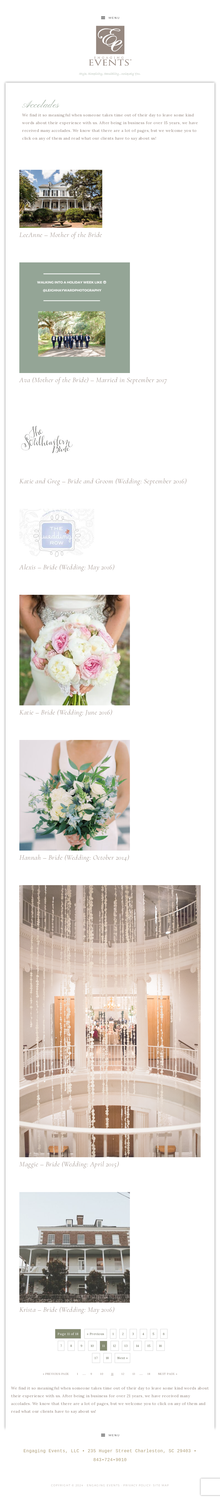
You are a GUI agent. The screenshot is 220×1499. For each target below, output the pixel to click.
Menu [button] (114, 18)
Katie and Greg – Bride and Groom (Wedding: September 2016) (103, 481)
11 (112, 1374)
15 (149, 1346)
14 (137, 1346)
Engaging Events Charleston (110, 45)
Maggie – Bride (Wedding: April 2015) (69, 1164)
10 (92, 1346)
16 (160, 1346)
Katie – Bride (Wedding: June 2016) (65, 712)
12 (114, 1346)
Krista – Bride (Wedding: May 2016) (66, 1309)
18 (107, 1358)
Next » (122, 1358)
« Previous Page (56, 1374)
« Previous (95, 1334)
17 (96, 1358)
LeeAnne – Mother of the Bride (60, 234)
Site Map (161, 1485)
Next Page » (167, 1374)
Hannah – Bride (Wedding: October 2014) (74, 857)
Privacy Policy (137, 1485)
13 (126, 1346)
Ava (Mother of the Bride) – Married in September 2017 (93, 380)
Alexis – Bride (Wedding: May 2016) (66, 567)
